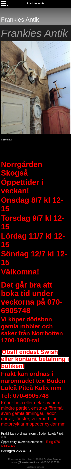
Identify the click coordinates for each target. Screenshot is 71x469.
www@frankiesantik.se (25, 462)
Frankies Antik (35, 3)
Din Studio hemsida (35, 467)
